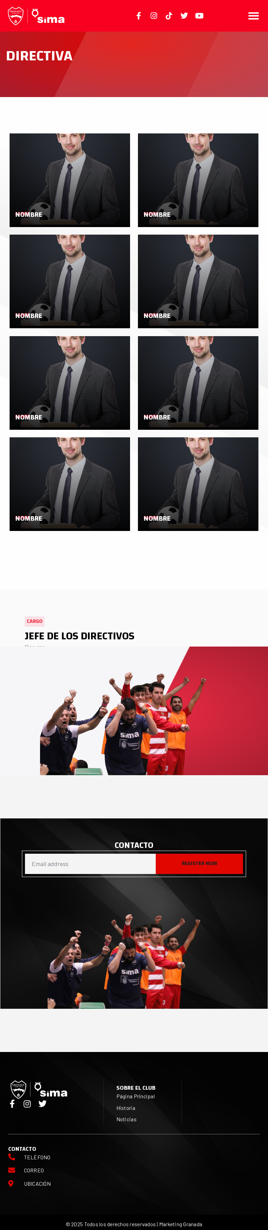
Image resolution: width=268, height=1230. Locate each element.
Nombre (28, 214)
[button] (254, 15)
